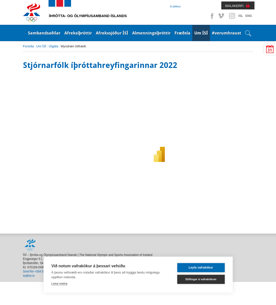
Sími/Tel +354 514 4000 (38, 271)
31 (270, 50)
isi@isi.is (29, 275)
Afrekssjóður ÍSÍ (112, 32)
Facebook (211, 16)
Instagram (232, 16)
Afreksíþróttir (78, 32)
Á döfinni (175, 6)
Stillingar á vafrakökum (201, 279)
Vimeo (222, 16)
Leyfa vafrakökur (201, 267)
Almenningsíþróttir (151, 32)
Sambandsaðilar (44, 32)
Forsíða (28, 46)
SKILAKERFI (234, 6)
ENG (248, 16)
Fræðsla (182, 32)
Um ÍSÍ (201, 32)
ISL (240, 16)
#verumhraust (226, 32)
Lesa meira (59, 283)
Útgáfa (53, 46)
